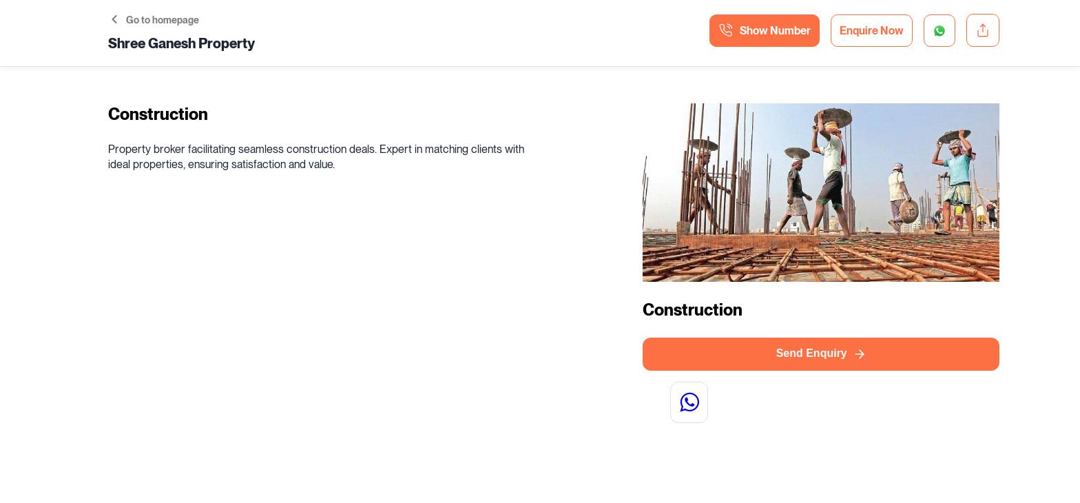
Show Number (764, 30)
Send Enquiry (821, 354)
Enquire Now (872, 30)
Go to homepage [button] (155, 20)
